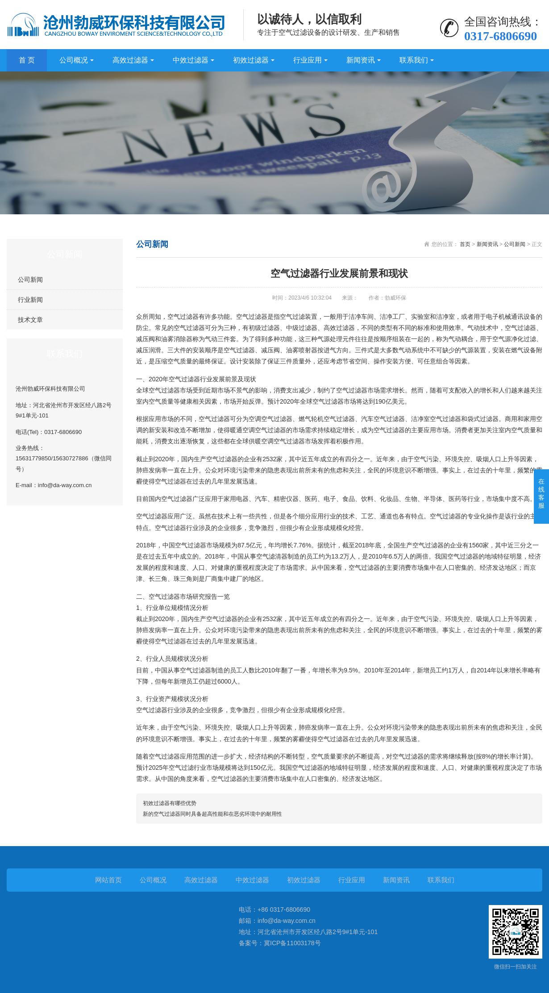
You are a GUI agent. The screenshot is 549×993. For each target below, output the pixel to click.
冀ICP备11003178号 (292, 943)
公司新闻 (30, 279)
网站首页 (108, 880)
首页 (465, 244)
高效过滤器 (130, 60)
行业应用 (307, 60)
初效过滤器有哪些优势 (169, 803)
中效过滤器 (190, 60)
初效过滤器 (251, 60)
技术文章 (30, 319)
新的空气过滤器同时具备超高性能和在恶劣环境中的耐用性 (212, 814)
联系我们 (413, 60)
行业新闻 (30, 299)
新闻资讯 (360, 60)
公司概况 (73, 60)
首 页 (27, 60)
